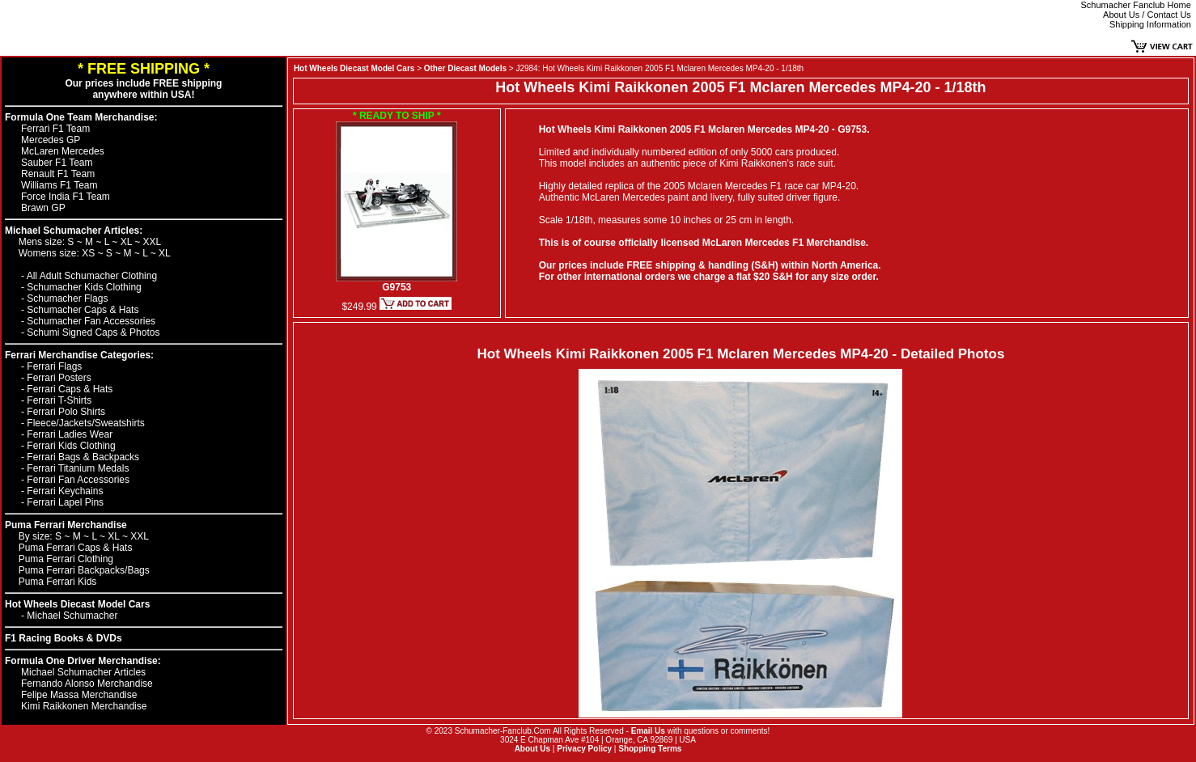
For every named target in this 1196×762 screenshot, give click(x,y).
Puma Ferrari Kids (58, 581)
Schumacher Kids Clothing (84, 287)
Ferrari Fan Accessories (78, 479)
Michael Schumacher (72, 615)
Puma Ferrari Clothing (66, 559)
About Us (532, 748)
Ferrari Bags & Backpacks (83, 457)
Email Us (648, 730)
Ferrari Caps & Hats (69, 389)
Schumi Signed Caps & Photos (93, 332)
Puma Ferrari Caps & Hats (76, 547)
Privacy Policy (584, 748)
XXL (152, 242)
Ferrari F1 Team (55, 128)
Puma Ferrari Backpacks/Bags (84, 570)
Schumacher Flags (67, 298)
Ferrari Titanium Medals (78, 468)
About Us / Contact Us (1147, 14)
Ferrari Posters (59, 377)
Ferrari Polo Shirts (66, 411)
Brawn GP (43, 208)
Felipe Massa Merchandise (79, 695)
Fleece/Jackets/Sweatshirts (85, 423)
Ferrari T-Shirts (59, 400)
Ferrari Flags (54, 366)
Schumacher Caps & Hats (82, 309)
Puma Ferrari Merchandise (66, 525)
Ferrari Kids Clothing (71, 445)
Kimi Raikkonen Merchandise (83, 706)
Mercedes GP (50, 140)
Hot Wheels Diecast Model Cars (77, 604)
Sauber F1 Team (57, 162)
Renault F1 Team (58, 174)
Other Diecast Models (465, 68)
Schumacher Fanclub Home (1136, 5)
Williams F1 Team (59, 185)
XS (89, 253)
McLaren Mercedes (62, 151)
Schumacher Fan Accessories (91, 321)
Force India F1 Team (65, 196)
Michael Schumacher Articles (83, 672)
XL (128, 242)
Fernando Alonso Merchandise (87, 683)
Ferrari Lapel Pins (65, 502)
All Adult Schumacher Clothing (92, 276)
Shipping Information (1150, 24)
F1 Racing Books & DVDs (63, 638)
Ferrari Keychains (65, 491)
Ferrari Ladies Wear (69, 434)
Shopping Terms (649, 748)
